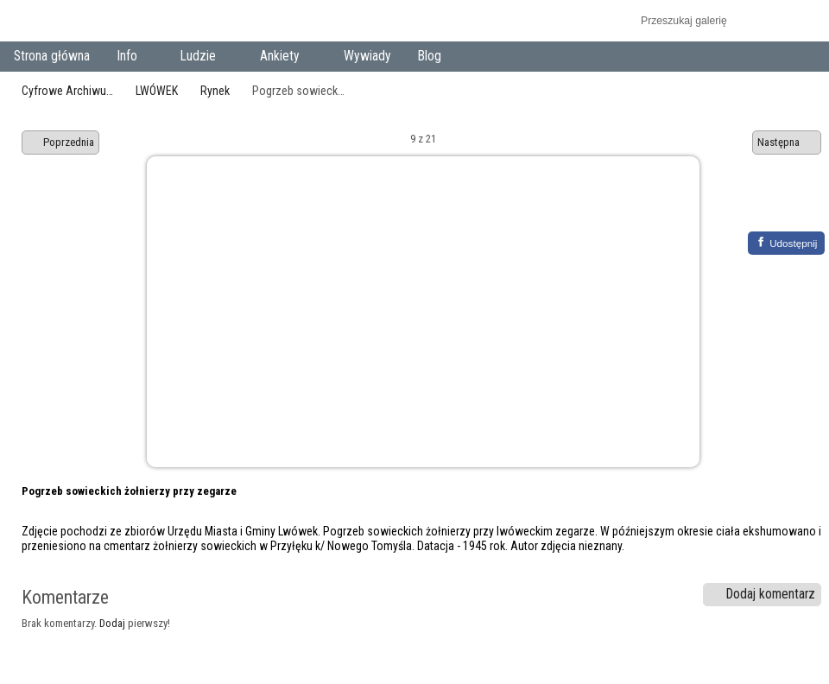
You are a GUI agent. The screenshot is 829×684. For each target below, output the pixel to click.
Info (130, 57)
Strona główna (52, 56)
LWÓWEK (157, 91)
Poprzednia (60, 142)
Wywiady (367, 56)
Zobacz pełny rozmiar (762, 205)
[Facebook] (786, 243)
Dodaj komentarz (762, 594)
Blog (429, 56)
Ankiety (283, 57)
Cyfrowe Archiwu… (67, 91)
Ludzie (202, 57)
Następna (786, 142)
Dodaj (112, 623)
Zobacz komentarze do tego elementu (799, 205)
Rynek (215, 91)
